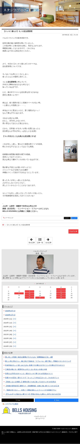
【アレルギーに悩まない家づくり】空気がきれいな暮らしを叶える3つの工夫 (33, 394)
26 (29, 297)
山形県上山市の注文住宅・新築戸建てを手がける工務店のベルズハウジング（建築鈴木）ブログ (40, 13)
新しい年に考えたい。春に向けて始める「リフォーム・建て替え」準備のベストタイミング (38, 361)
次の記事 (48, 240)
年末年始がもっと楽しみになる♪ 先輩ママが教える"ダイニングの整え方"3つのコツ (35, 365)
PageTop (73, 231)
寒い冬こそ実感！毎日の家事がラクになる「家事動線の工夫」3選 (29, 357)
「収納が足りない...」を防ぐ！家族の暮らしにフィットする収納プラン (30, 390)
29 (61, 297)
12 (29, 293)
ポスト (68, 218)
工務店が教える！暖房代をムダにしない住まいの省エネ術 (26, 369)
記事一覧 (40, 242)
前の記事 (32, 240)
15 (61, 293)
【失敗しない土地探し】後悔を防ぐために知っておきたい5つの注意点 (30, 382)
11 (19, 293)
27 (40, 297)
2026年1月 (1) (10, 315)
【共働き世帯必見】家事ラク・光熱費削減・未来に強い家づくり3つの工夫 (32, 386)
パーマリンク (9, 218)
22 (61, 295)
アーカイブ (8, 306)
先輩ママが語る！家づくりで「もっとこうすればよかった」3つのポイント (32, 378)
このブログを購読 (11, 404)
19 (29, 295)
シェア (75, 218)
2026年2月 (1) (10, 311)
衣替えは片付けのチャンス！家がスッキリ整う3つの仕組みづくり (29, 373)
